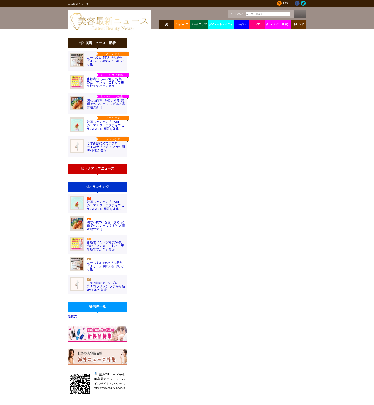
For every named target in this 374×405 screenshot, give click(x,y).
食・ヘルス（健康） (278, 24)
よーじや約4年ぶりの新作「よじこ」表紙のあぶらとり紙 (105, 61)
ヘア (257, 24)
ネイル (241, 24)
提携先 (72, 316)
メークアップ (199, 24)
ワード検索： (237, 13)
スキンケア (181, 24)
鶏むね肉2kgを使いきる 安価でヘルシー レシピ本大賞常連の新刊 (106, 104)
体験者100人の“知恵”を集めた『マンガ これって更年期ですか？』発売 (105, 82)
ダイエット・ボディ (221, 24)
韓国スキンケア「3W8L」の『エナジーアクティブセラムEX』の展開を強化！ (105, 125)
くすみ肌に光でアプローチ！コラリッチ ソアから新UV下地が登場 (106, 147)
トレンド (298, 24)
